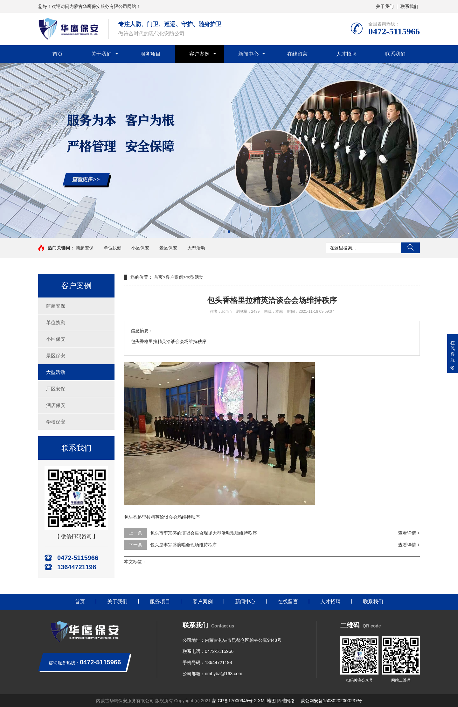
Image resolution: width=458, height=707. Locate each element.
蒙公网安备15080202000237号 (331, 700)
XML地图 (267, 700)
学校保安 (55, 421)
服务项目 (150, 54)
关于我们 (385, 6)
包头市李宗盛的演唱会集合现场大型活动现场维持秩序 (203, 533)
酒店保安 (55, 405)
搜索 (410, 247)
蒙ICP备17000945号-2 (234, 700)
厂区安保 (55, 388)
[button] (224, 231)
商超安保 (85, 247)
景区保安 (168, 247)
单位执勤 (112, 247)
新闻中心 (248, 54)
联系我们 (409, 6)
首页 (57, 54)
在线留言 (297, 54)
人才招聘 (346, 54)
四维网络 (286, 700)
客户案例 (199, 54)
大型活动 (196, 247)
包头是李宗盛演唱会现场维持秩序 (183, 544)
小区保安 (140, 247)
